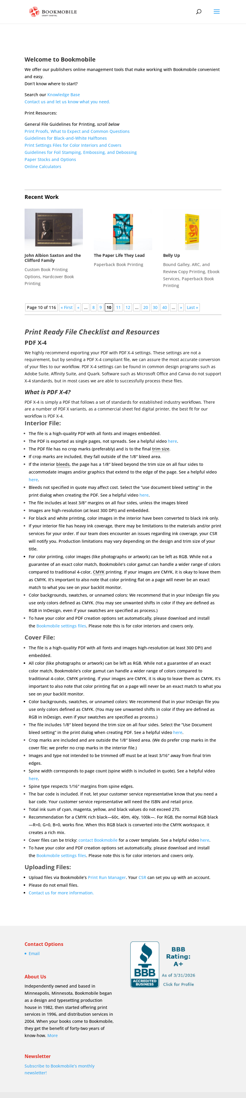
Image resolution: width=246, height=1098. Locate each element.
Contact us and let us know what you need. (67, 101)
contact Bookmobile (98, 840)
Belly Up (171, 255)
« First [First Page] (67, 307)
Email (34, 953)
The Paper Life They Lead (119, 255)
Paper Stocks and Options (50, 159)
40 (164, 307)
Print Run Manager (107, 877)
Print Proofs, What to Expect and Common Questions (77, 131)
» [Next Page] (181, 307)
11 (118, 307)
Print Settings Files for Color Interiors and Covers (73, 145)
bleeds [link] (63, 464)
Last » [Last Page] (192, 307)
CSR (142, 877)
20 (145, 307)
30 (155, 307)
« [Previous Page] (78, 307)
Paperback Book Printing (118, 264)
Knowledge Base (63, 94)
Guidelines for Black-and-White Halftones (66, 138)
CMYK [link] (98, 572)
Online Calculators (43, 166)
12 (128, 307)
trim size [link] (160, 449)
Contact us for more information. (61, 893)
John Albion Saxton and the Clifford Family (53, 257)
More (52, 1035)
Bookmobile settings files (61, 626)
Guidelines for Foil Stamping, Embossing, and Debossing (81, 152)
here (172, 441)
